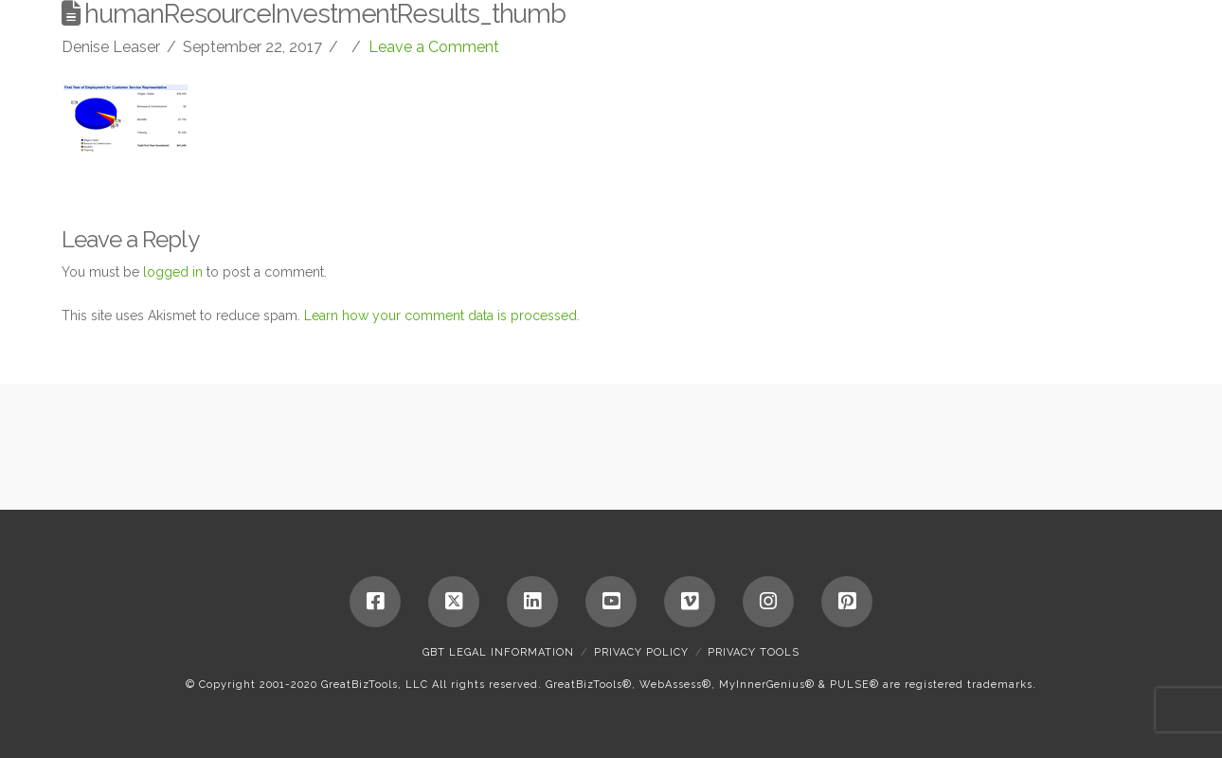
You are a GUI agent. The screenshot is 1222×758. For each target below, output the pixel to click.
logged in (173, 272)
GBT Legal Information (498, 652)
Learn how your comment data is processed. (442, 315)
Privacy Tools (754, 652)
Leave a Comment (433, 47)
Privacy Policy (641, 652)
